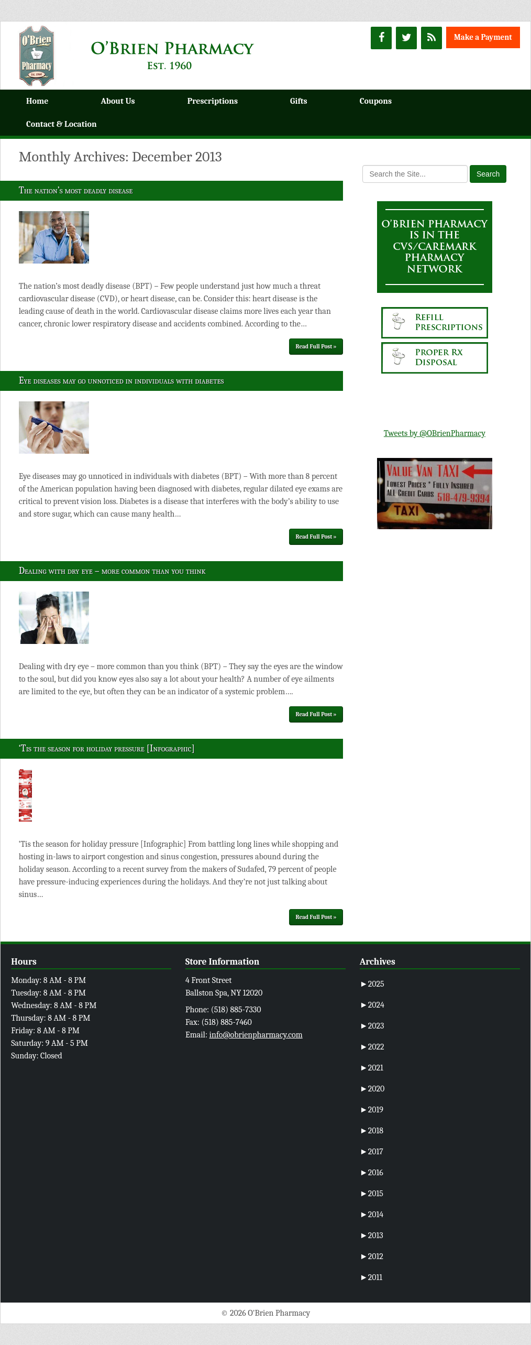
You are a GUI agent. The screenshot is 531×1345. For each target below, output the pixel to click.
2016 (371, 1172)
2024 (372, 1005)
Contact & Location (61, 124)
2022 (372, 1047)
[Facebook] (381, 38)
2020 (372, 1089)
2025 (372, 984)
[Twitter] (406, 38)
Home (37, 101)
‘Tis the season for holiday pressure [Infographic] (107, 748)
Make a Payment (483, 37)
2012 (371, 1256)
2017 (371, 1151)
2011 (371, 1277)
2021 (371, 1068)
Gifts (298, 101)
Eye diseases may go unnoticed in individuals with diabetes (121, 380)
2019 (371, 1109)
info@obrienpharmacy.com (256, 1035)
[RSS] (431, 38)
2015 (371, 1193)
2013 (371, 1235)
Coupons (376, 101)
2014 (371, 1214)
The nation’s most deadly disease (76, 190)
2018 (371, 1130)
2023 (372, 1026)
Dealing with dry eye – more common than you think (112, 570)
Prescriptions (212, 101)
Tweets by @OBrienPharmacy (434, 433)
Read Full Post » (316, 346)
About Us (118, 101)
